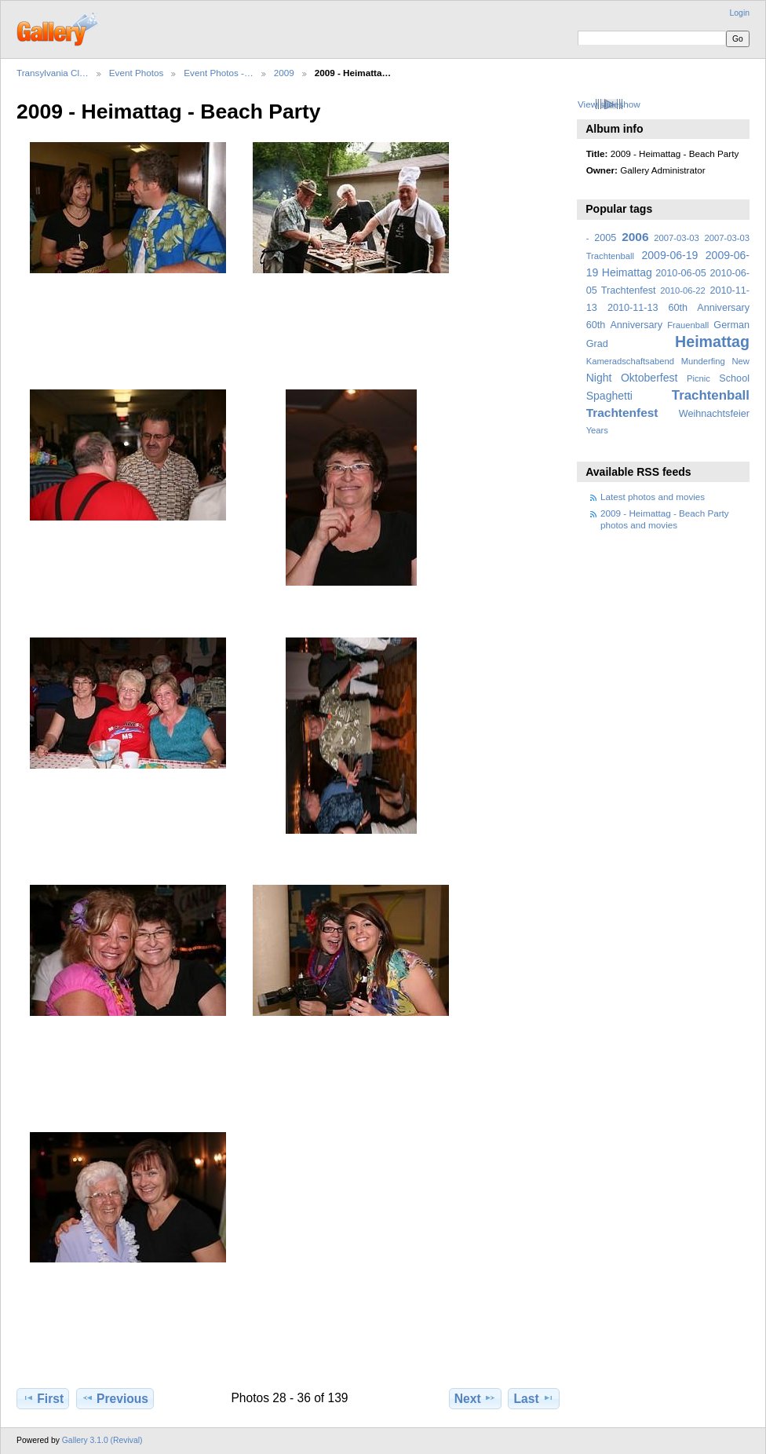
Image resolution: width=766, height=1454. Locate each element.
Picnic (698, 378)
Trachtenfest (622, 412)
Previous (115, 1398)
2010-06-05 (680, 273)
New (741, 361)
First (43, 1398)
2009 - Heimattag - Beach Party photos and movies (664, 518)
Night (599, 377)
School (734, 378)
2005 (605, 237)
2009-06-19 (670, 255)
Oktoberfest (649, 377)
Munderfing (703, 361)
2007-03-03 (676, 238)
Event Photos (136, 73)
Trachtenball (711, 395)
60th (596, 325)
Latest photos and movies (652, 496)
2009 (284, 73)
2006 (635, 236)
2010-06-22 (682, 290)
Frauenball (688, 325)
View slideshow (609, 104)
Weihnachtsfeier (714, 413)
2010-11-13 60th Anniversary (678, 307)
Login (740, 13)
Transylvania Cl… (52, 73)
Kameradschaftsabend (630, 361)
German (731, 325)
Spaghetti (609, 395)
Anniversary (636, 325)
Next (475, 1398)
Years (597, 430)
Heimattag (712, 341)
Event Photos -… (218, 73)
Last (534, 1398)
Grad (597, 343)
